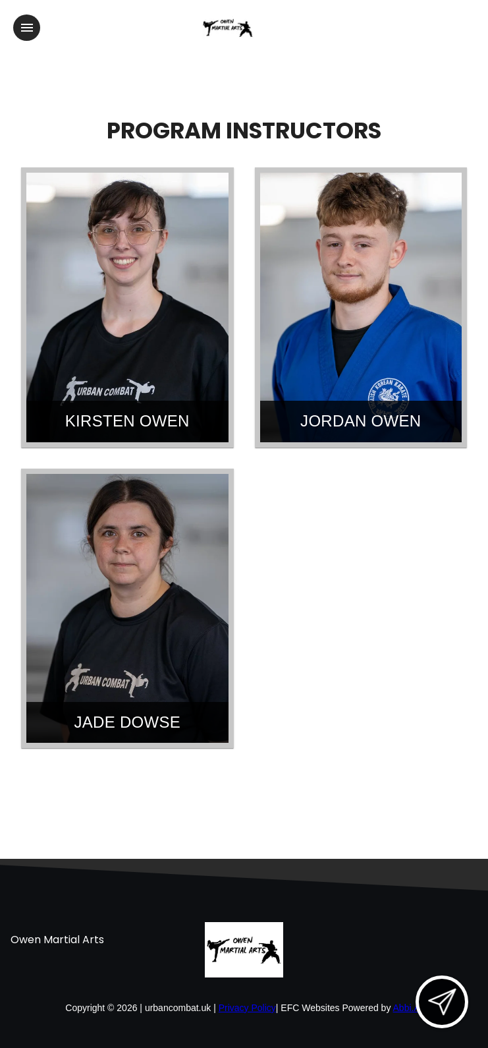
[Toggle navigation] (26, 28)
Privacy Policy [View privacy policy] (247, 1008)
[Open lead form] (442, 1001)
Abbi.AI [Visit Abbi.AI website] (408, 1008)
